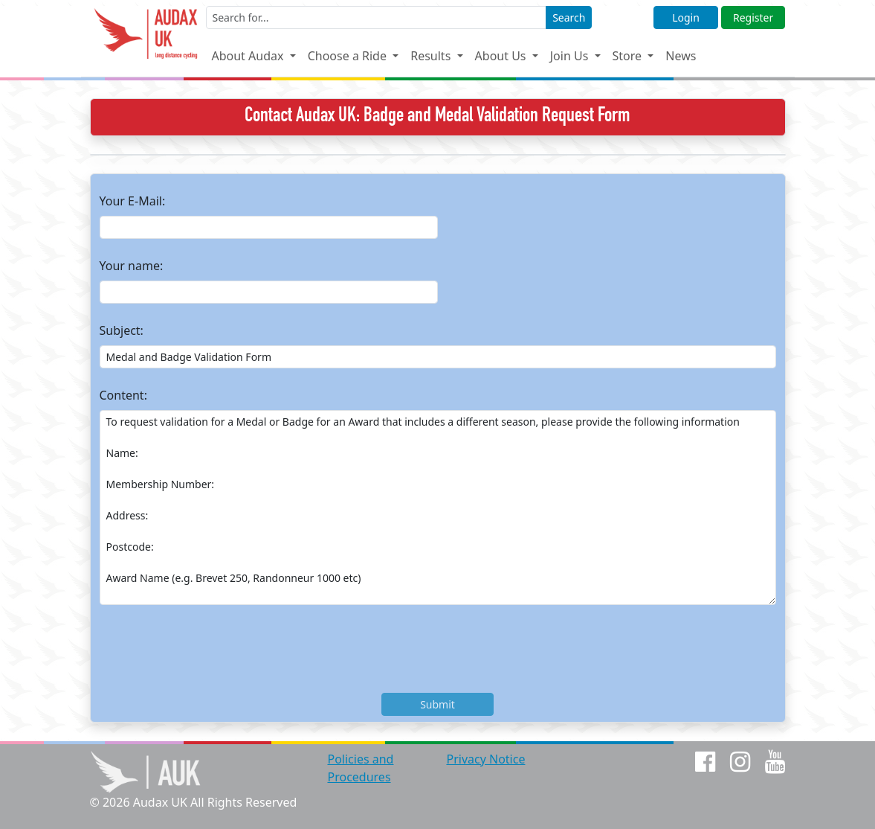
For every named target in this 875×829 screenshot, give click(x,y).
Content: (123, 395)
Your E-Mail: (133, 201)
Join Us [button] (571, 56)
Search (568, 17)
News (680, 56)
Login (686, 17)
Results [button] (431, 56)
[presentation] (213, 652)
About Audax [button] (248, 56)
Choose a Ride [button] (349, 56)
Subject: (121, 330)
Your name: (132, 265)
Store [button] (629, 56)
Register (753, 17)
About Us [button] (502, 56)
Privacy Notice (485, 759)
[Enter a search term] (376, 17)
